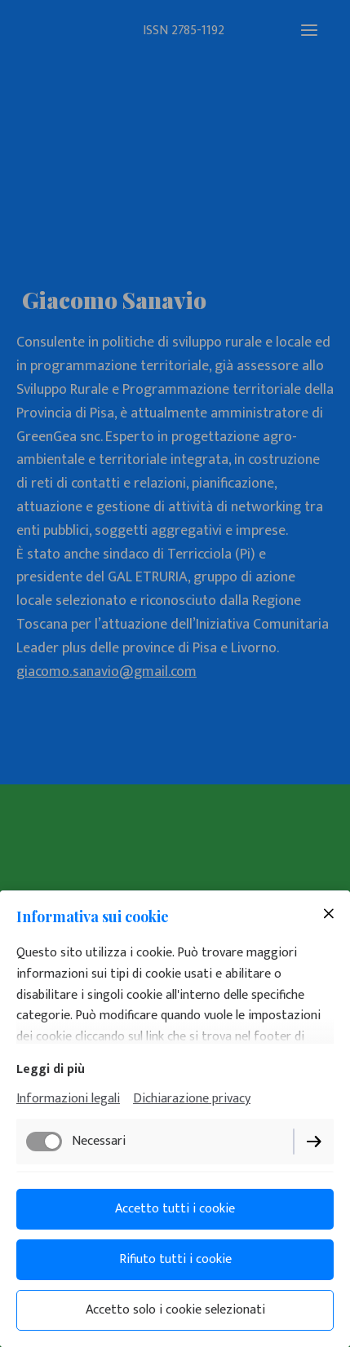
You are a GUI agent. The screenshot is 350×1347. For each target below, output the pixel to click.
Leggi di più (50, 1069)
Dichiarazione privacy (191, 1099)
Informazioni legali (68, 1099)
